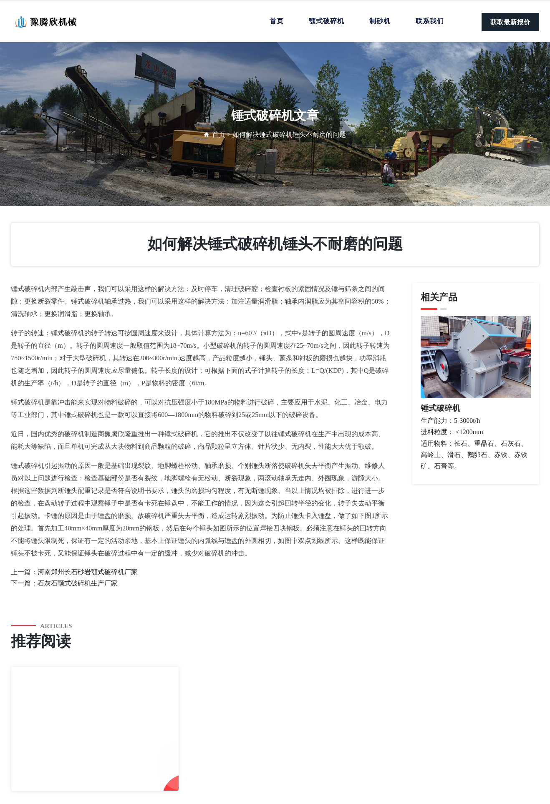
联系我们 (430, 21)
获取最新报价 (510, 22)
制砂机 (380, 21)
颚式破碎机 (326, 21)
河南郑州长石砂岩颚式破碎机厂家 (88, 571)
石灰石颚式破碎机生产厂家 (78, 583)
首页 (277, 21)
